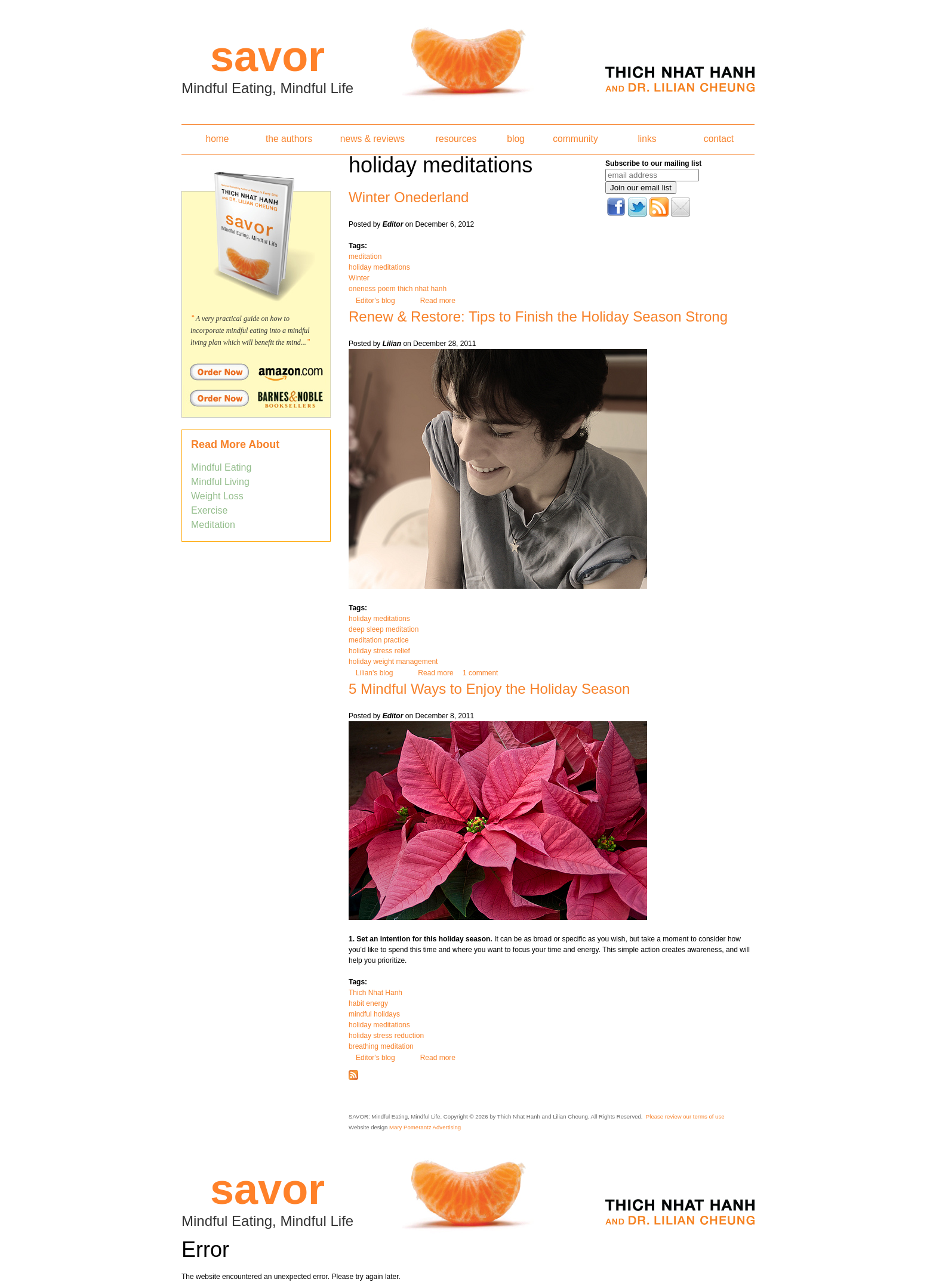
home (217, 139)
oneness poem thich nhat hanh (398, 289)
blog (515, 139)
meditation (365, 256)
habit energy (368, 1003)
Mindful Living (220, 482)
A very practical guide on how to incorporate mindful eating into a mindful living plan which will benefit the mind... (250, 330)
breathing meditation (381, 1046)
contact (719, 139)
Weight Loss (217, 496)
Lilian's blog (374, 673)
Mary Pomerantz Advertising (425, 1127)
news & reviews (372, 139)
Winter (359, 278)
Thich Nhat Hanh (375, 992)
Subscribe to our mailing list (653, 163)
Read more (437, 300)
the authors (289, 139)
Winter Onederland (409, 197)
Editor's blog (375, 300)
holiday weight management (393, 661)
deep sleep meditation (383, 629)
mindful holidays (374, 1014)
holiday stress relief (379, 651)
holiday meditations (379, 267)
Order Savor (256, 372)
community (575, 139)
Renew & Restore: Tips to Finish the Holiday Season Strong (538, 316)
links (647, 139)
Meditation (213, 525)
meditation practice (379, 640)
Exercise (209, 510)
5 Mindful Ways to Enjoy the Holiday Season (489, 689)
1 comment (480, 673)
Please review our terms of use (685, 1116)
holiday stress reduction (386, 1035)
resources (456, 139)
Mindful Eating (221, 467)
